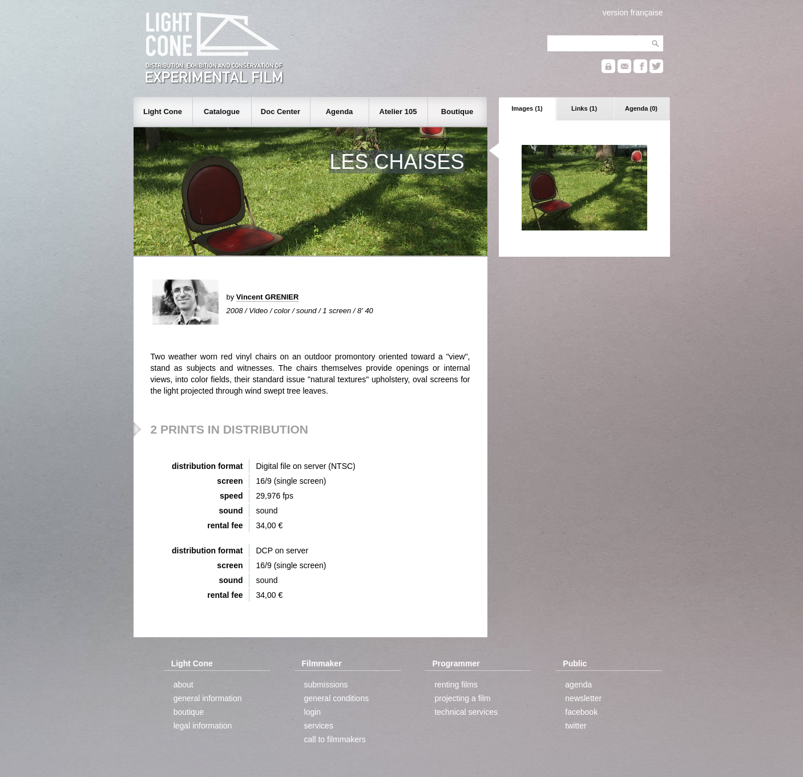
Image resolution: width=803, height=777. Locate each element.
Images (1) (526, 108)
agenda (578, 684)
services (318, 725)
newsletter (583, 698)
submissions (326, 684)
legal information (202, 725)
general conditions (336, 698)
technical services (466, 712)
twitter (575, 725)
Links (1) (584, 108)
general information (207, 698)
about (183, 684)
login (312, 712)
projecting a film (462, 698)
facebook (581, 712)
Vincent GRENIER (267, 297)
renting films (455, 684)
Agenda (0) (641, 108)
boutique (188, 712)
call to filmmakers (335, 739)
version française (633, 12)
